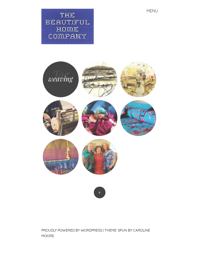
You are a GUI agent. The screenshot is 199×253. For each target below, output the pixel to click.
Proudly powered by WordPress (71, 230)
